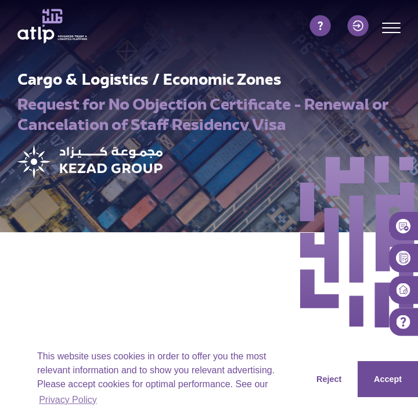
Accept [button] (388, 379)
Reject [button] (328, 379)
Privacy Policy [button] (68, 400)
